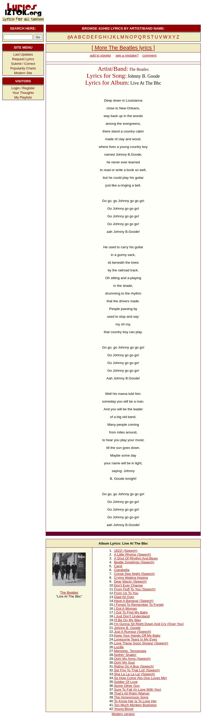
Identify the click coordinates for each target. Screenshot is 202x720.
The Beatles (69, 592)
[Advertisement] (123, 11)
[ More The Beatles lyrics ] (123, 48)
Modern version (123, 714)
